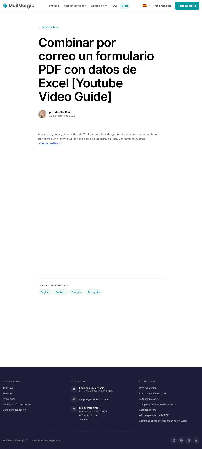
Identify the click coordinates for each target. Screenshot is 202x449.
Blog (125, 5)
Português (94, 292)
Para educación (148, 387)
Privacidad (9, 393)
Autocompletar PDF (150, 398)
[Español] (146, 5)
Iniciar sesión (162, 5)
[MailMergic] (18, 6)
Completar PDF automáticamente (157, 404)
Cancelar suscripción (14, 409)
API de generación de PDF (154, 415)
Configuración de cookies (17, 404)
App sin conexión (75, 5)
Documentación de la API (153, 393)
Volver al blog (48, 27)
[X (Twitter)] (174, 440)
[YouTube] (181, 440)
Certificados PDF (148, 409)
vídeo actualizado (49, 143)
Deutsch (60, 292)
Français (76, 292)
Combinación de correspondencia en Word (163, 420)
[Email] (189, 440)
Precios (54, 5)
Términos (8, 387)
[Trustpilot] (196, 440)
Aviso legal (9, 398)
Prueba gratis (187, 5)
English (45, 292)
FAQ (114, 5)
